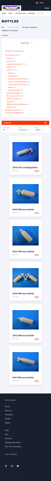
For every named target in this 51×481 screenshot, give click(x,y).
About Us (8, 410)
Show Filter (25, 43)
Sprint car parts (12, 99)
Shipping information (13, 442)
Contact (8, 419)
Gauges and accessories (17, 79)
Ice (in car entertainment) (17, 82)
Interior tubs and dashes (17, 84)
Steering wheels (14, 90)
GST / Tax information (13, 446)
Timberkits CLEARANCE (10, 31)
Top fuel (10, 101)
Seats (10, 87)
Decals (9, 58)
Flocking (11, 76)
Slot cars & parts (13, 96)
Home (4, 13)
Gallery (7, 423)
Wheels (9, 107)
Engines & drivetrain (14, 64)
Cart (6, 434)
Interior (31, 13)
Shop (10, 13)
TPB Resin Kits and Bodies (16, 104)
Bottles (10, 73)
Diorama (10, 61)
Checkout (8, 438)
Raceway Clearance (29, 27)
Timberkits (9, 414)
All (3, 27)
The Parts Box (20, 13)
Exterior (9, 67)
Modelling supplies (14, 93)
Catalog (7, 123)
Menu (47, 8)
